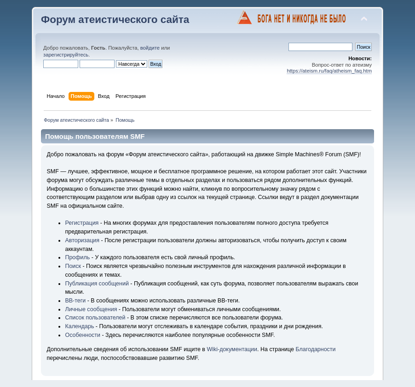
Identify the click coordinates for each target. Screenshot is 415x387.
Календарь (79, 326)
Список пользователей (95, 317)
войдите (150, 48)
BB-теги (75, 300)
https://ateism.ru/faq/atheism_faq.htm (329, 71)
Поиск (73, 266)
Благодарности (315, 349)
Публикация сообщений (96, 283)
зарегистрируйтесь (65, 54)
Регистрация (81, 223)
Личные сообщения (91, 309)
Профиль (77, 257)
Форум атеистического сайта (115, 19)
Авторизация (82, 240)
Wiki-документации (232, 349)
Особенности (82, 335)
